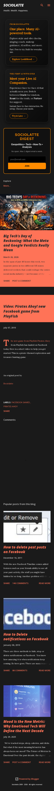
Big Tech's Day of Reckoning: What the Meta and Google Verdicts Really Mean (26, 243)
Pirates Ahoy (10, 406)
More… (6, 185)
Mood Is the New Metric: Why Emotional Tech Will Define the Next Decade (24, 726)
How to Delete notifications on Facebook (25, 636)
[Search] (42, 5)
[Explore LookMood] (27, 42)
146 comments (20, 583)
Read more (45, 583)
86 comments (19, 670)
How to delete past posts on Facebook (24, 549)
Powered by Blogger (27, 779)
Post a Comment (21, 280)
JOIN (27, 166)
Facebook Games (21, 402)
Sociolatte (13, 5)
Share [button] (6, 280)
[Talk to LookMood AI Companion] (27, 95)
